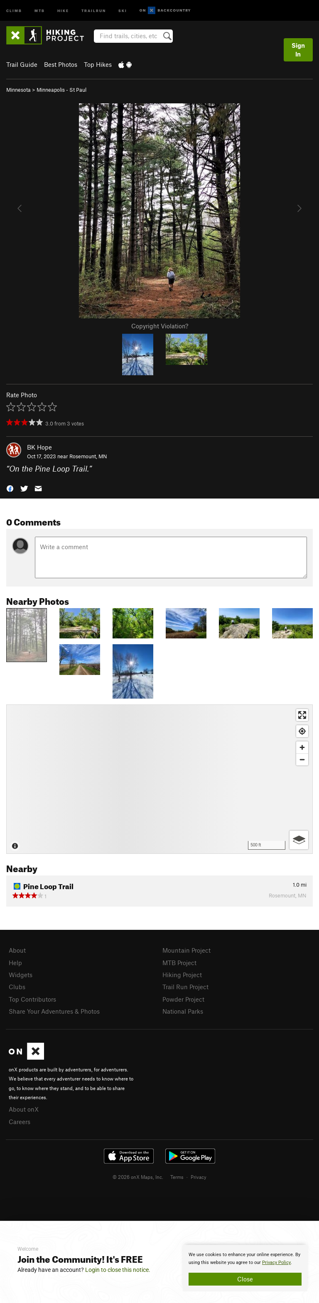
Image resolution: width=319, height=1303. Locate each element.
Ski (122, 10)
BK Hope (39, 447)
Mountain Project (186, 950)
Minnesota (18, 89)
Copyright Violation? (159, 326)
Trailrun (93, 10)
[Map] (159, 779)
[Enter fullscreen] (302, 715)
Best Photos (60, 64)
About (17, 950)
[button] (10, 488)
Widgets (20, 974)
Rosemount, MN (88, 456)
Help (15, 962)
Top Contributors (32, 999)
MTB (39, 10)
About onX (24, 1109)
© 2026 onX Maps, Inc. (138, 1177)
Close (245, 1279)
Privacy (198, 1177)
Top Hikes (98, 64)
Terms (177, 1177)
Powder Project (183, 999)
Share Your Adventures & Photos (54, 1011)
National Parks (182, 1011)
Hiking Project (182, 974)
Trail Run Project (185, 986)
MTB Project (179, 962)
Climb (14, 10)
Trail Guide (21, 64)
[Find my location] (302, 731)
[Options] (299, 840)
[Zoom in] (302, 747)
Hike (63, 10)
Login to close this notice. (117, 1269)
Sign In (298, 50)
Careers (19, 1121)
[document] (245, 1268)
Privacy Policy (276, 1262)
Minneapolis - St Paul (61, 89)
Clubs (17, 986)
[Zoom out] (302, 759)
